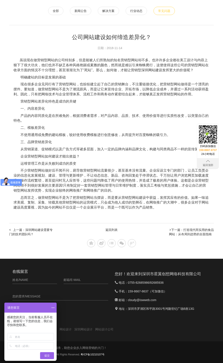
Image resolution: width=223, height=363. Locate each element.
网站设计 (106, 9)
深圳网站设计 (83, 329)
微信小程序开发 (129, 9)
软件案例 (176, 9)
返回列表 (111, 230)
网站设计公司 (104, 329)
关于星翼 (193, 22)
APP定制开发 (154, 9)
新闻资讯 (193, 9)
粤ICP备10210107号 (92, 354)
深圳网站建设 (151, 70)
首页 (91, 9)
